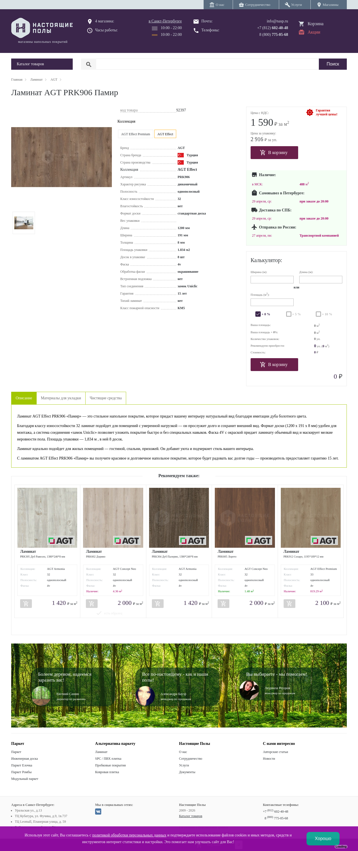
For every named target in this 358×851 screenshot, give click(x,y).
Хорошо (323, 838)
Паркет (16, 752)
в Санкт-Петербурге (165, 21)
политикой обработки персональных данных (129, 835)
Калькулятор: (266, 260)
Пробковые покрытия (110, 765)
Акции (314, 32)
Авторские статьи (275, 752)
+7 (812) (272, 28)
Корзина (316, 23)
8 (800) (273, 34)
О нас (183, 752)
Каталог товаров (190, 816)
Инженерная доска (24, 759)
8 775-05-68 (276, 818)
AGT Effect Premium (135, 134)
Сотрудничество (190, 759)
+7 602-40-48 (275, 811)
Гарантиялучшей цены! (326, 112)
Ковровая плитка (107, 772)
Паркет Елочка (21, 765)
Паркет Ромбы (21, 772)
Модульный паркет (24, 779)
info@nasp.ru (277, 21)
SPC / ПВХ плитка (108, 759)
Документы (187, 772)
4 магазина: (104, 21)
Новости (269, 759)
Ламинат (101, 752)
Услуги (184, 765)
